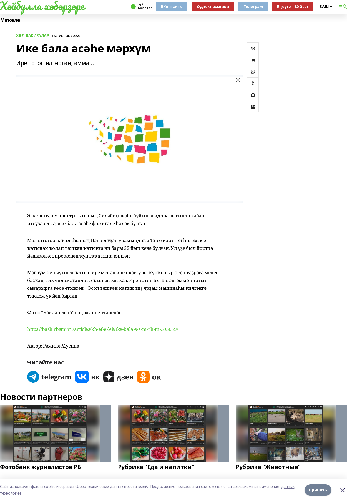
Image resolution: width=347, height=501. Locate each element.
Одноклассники (213, 6)
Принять (318, 489)
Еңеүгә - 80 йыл (292, 6)
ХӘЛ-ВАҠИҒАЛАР (32, 35)
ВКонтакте (171, 6)
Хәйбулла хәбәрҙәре (42, 5)
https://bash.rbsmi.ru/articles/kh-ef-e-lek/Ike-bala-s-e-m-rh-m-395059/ (102, 329)
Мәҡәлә (10, 20)
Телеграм (253, 6)
